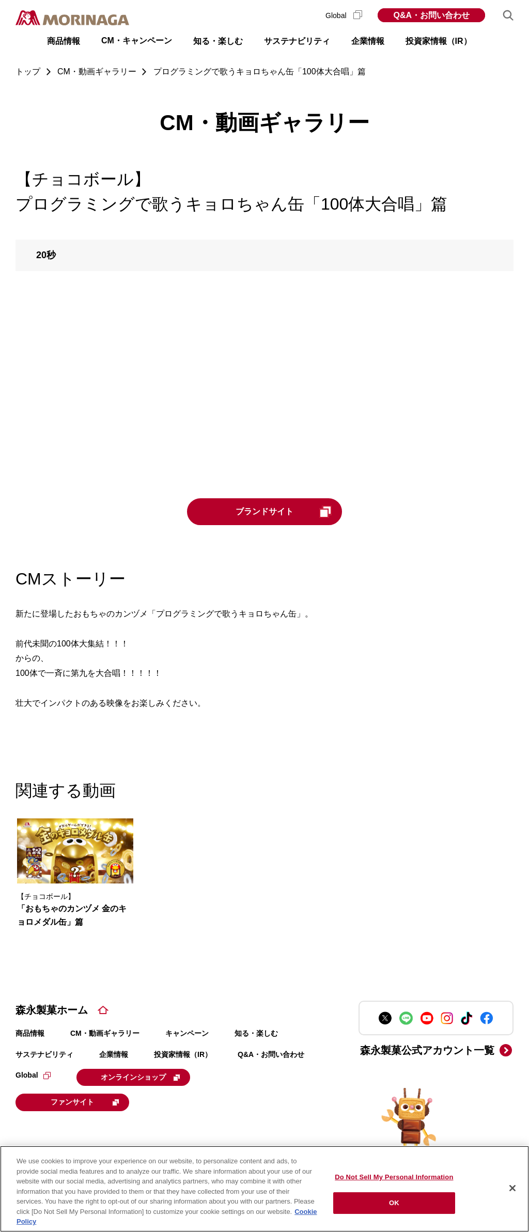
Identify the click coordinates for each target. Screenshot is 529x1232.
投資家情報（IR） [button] (439, 41)
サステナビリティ (44, 1054)
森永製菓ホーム (51, 1010)
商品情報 (29, 1033)
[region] (264, 1189)
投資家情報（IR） (183, 1054)
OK (394, 1203)
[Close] (512, 1188)
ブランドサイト (284, 512)
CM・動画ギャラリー (104, 1033)
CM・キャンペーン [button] (136, 40)
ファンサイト (85, 1102)
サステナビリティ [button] (297, 41)
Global (343, 15)
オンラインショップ (140, 1077)
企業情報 (113, 1054)
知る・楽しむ (256, 1033)
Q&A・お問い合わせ (431, 15)
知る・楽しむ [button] (218, 41)
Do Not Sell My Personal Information (394, 1177)
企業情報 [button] (367, 41)
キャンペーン (187, 1033)
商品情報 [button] (63, 41)
